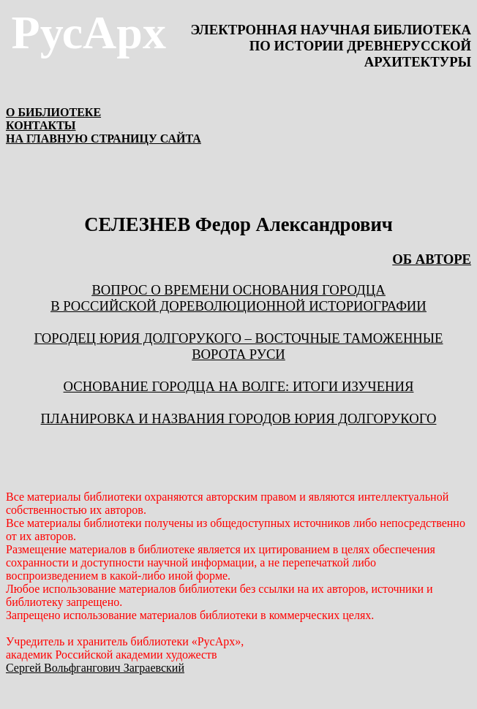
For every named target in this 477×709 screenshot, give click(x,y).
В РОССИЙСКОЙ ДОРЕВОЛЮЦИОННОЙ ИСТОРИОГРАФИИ (238, 306)
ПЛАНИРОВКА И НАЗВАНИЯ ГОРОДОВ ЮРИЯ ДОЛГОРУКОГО (239, 418)
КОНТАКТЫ (41, 125)
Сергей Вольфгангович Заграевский (95, 667)
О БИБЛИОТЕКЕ (53, 112)
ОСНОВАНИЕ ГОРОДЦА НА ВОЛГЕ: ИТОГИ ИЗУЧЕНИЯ (239, 386)
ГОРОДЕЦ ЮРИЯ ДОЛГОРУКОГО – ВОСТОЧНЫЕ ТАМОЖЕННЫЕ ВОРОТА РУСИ (238, 346)
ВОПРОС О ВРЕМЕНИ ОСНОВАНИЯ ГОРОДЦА (238, 289)
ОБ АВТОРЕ (431, 259)
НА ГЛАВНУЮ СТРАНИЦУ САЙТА (103, 138)
